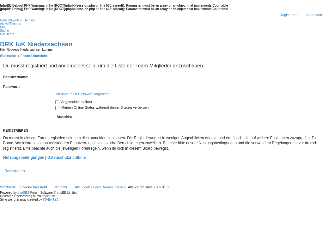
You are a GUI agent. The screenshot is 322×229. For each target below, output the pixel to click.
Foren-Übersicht (34, 187)
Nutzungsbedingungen (23, 157)
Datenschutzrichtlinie (66, 157)
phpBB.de (49, 196)
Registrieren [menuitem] (289, 15)
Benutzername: (15, 77)
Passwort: (11, 87)
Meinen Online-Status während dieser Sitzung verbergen (102, 107)
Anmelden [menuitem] (314, 15)
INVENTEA (51, 199)
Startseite (8, 187)
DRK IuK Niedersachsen (36, 44)
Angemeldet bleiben (73, 102)
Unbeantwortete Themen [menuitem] (17, 20)
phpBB (22, 192)
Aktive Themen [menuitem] (10, 24)
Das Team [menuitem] (7, 34)
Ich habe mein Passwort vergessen (82, 94)
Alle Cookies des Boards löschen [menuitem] (100, 187)
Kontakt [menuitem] (61, 187)
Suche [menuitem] (4, 30)
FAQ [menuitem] (3, 27)
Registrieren (14, 171)
